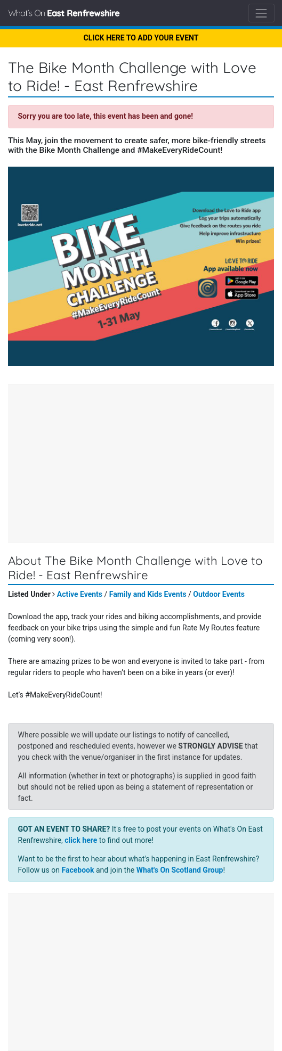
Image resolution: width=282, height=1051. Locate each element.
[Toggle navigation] (261, 13)
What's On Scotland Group (179, 870)
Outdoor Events (219, 594)
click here (81, 840)
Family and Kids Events (148, 594)
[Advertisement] (141, 464)
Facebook (77, 870)
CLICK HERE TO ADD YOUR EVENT (141, 38)
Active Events (79, 594)
